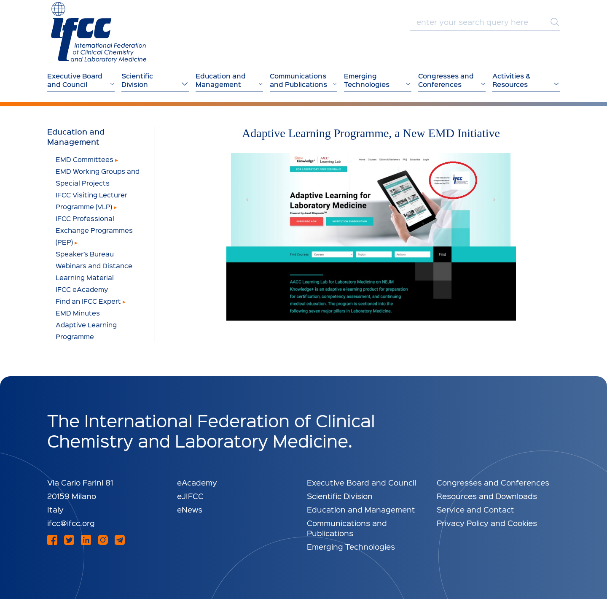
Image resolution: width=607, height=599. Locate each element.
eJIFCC (190, 496)
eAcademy (197, 482)
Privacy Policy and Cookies (487, 523)
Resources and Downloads (487, 496)
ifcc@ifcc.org (71, 523)
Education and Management (76, 137)
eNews (189, 509)
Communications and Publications (347, 528)
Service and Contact (475, 509)
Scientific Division (340, 496)
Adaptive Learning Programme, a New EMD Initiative (371, 133)
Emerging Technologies (351, 546)
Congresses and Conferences (493, 482)
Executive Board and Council (361, 482)
